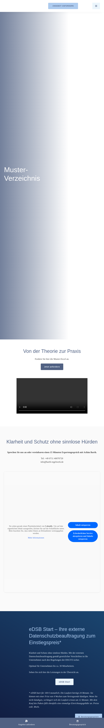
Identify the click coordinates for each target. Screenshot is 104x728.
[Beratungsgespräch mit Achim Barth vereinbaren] (88, 717)
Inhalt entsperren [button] (82, 525)
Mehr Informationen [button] (36, 538)
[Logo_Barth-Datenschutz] (19, 6)
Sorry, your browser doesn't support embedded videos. (52, 396)
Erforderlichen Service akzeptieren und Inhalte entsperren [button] (83, 536)
